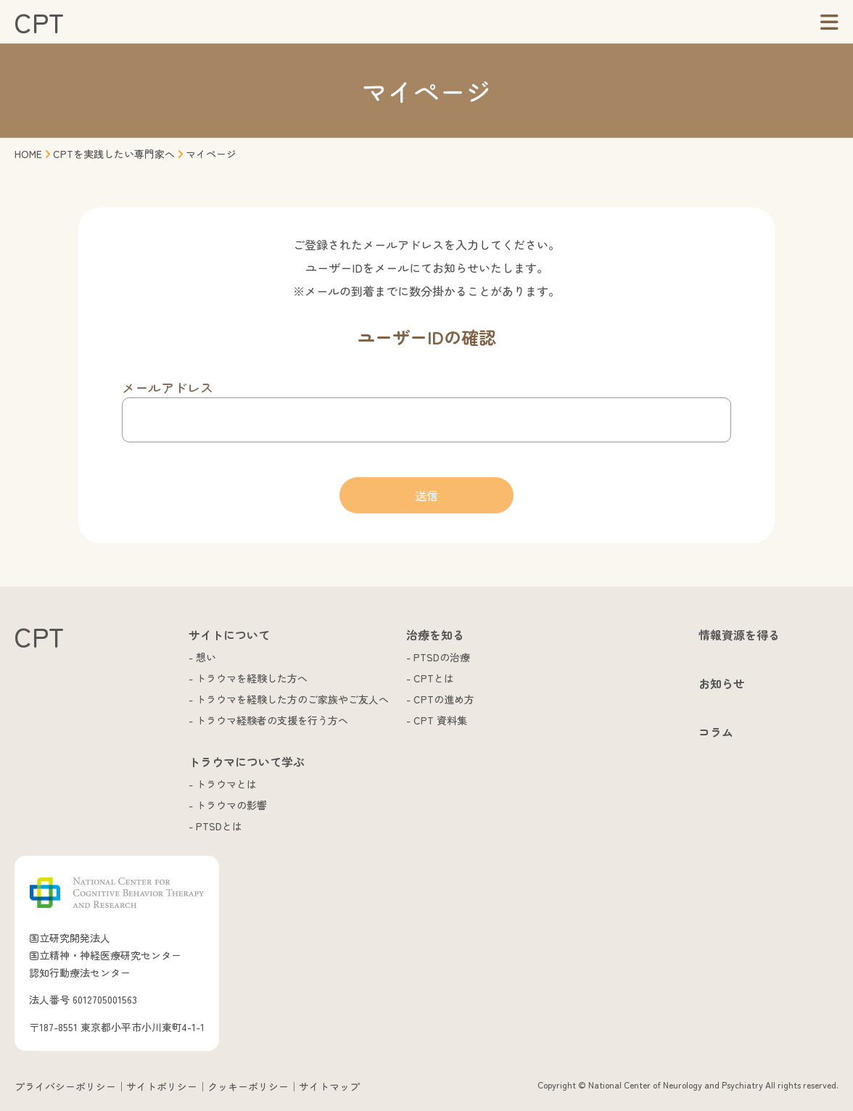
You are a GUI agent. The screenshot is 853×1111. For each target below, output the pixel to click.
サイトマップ (329, 1086)
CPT (39, 22)
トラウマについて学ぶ (247, 761)
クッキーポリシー (248, 1086)
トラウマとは (226, 784)
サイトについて (229, 634)
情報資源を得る (739, 634)
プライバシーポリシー (65, 1086)
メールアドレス (167, 387)
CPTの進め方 (443, 699)
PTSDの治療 (441, 657)
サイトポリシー (161, 1086)
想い (206, 657)
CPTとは (433, 678)
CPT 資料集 (440, 720)
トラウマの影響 (231, 805)
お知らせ (722, 683)
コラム (716, 731)
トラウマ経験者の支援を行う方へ (272, 720)
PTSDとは (219, 826)
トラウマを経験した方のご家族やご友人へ (292, 699)
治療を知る (435, 634)
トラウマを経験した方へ (252, 678)
